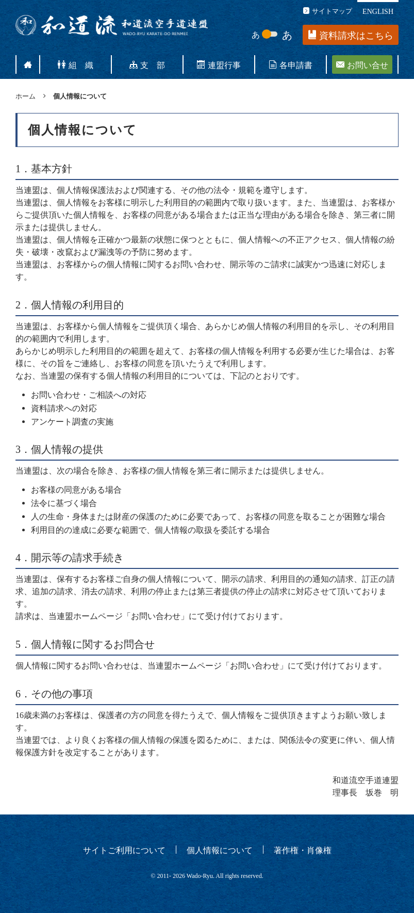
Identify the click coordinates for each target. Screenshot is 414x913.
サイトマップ (327, 10)
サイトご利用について (124, 849)
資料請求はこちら (351, 35)
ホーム (25, 95)
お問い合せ (362, 64)
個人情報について (220, 849)
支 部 (147, 64)
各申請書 (290, 64)
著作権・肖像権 (303, 849)
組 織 (75, 64)
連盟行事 (219, 64)
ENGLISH (377, 10)
